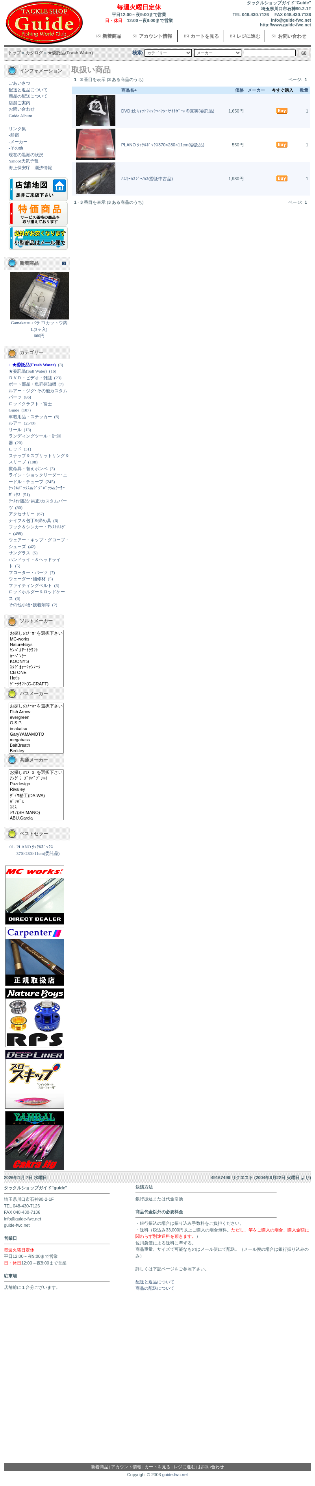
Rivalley (36, 789)
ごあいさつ (19, 83)
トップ (14, 52)
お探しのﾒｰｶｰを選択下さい (36, 633)
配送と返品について (28, 89)
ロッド (15, 449)
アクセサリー (22, 513)
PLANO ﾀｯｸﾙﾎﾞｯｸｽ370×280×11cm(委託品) (162, 144)
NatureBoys (36, 645)
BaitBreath (36, 745)
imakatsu (36, 729)
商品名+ (129, 90)
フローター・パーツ (28, 572)
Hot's (36, 678)
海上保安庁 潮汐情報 (30, 167)
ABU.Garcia (36, 818)
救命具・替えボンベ (28, 468)
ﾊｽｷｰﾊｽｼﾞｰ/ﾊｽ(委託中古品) (147, 178)
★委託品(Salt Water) (28, 371)
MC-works (36, 639)
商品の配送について (28, 96)
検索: (137, 52)
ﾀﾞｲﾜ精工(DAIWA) (36, 796)
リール (15, 429)
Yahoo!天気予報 (24, 161)
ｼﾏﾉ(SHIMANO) (36, 813)
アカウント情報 (155, 36)
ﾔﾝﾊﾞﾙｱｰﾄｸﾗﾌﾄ (36, 650)
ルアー (15, 423)
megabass (36, 740)
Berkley (36, 751)
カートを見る (205, 36)
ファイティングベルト (30, 585)
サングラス (19, 552)
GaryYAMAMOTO (36, 734)
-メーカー (18, 141)
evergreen (36, 717)
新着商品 (111, 36)
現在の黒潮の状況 (26, 154)
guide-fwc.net (175, 1474)
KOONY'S (36, 662)
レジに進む (248, 36)
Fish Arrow (36, 712)
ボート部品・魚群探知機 (32, 384)
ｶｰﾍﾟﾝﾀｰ (36, 656)
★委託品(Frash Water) (70, 52)
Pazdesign (36, 784)
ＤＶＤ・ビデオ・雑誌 (30, 377)
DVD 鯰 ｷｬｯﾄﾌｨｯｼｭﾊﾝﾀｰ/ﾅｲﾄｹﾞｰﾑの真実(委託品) (168, 111)
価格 (239, 90)
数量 (304, 90)
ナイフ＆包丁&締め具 (30, 520)
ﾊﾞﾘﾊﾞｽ (36, 802)
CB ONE (36, 673)
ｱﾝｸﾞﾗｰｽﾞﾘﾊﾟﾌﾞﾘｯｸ (36, 778)
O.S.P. (36, 723)
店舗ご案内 (19, 102)
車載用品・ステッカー (30, 416)
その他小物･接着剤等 (29, 604)
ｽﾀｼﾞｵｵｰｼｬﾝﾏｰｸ (36, 667)
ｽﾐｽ (36, 807)
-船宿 (14, 135)
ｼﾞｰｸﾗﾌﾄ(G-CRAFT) (36, 684)
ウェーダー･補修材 (27, 578)
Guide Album (20, 115)
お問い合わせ (292, 36)
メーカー (256, 90)
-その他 (16, 148)
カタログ (34, 52)
